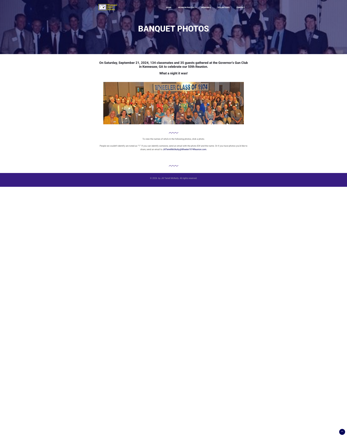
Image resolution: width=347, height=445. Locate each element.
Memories (206, 7)
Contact (240, 7)
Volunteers (224, 7)
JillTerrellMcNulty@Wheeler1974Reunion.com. (185, 149)
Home (168, 7)
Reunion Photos (186, 7)
